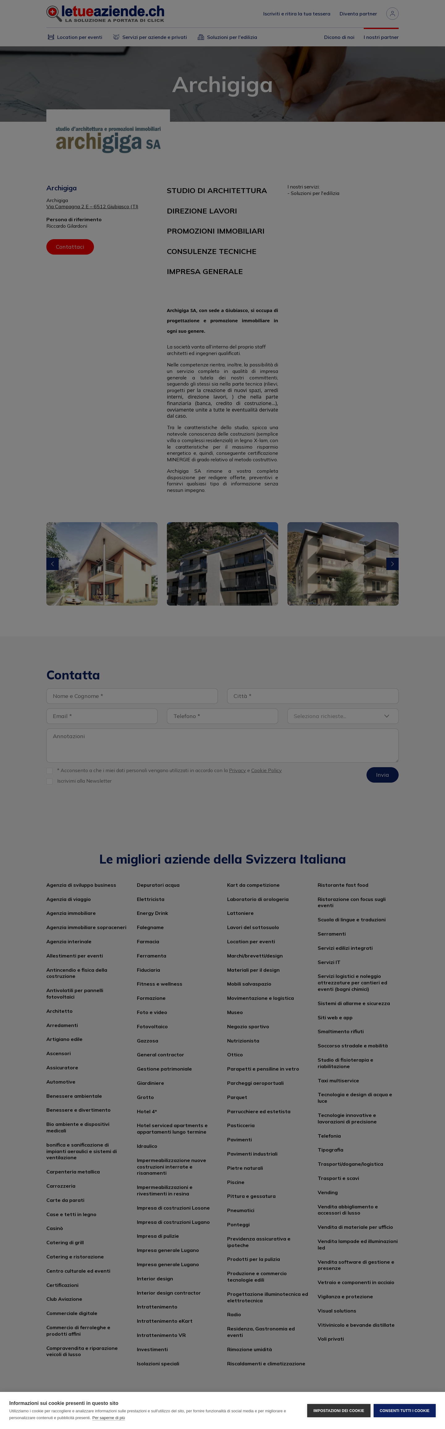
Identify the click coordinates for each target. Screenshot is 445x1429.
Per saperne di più (108, 1417)
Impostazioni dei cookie (338, 1410)
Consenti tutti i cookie (405, 1410)
